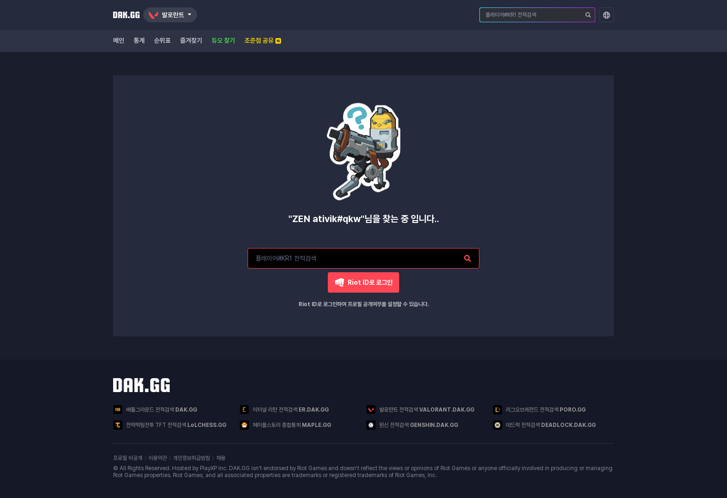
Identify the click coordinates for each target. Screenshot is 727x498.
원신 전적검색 (412, 425)
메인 (118, 40)
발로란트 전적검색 (420, 409)
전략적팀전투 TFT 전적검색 (169, 425)
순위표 (162, 40)
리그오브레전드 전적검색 (539, 409)
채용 (220, 458)
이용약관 (157, 458)
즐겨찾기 (191, 40)
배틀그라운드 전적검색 (155, 409)
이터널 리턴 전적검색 (284, 409)
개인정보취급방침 (191, 458)
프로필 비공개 (127, 458)
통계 (139, 40)
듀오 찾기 (223, 40)
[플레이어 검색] (588, 15)
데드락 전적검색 (544, 425)
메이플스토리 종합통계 (285, 425)
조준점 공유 (262, 40)
